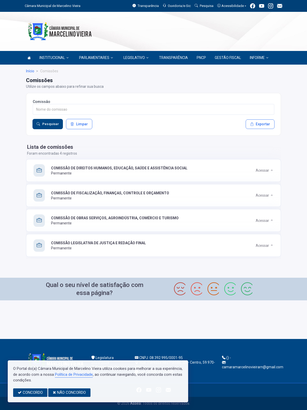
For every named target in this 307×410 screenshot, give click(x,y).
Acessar (264, 170)
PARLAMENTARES (96, 57)
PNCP (201, 58)
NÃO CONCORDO (69, 392)
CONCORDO (30, 392)
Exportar (260, 124)
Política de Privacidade (74, 374)
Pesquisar (48, 124)
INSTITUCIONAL (54, 57)
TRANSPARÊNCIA (173, 58)
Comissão (41, 102)
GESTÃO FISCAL (228, 58)
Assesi (135, 403)
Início (30, 71)
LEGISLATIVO (135, 57)
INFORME (259, 57)
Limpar (79, 124)
